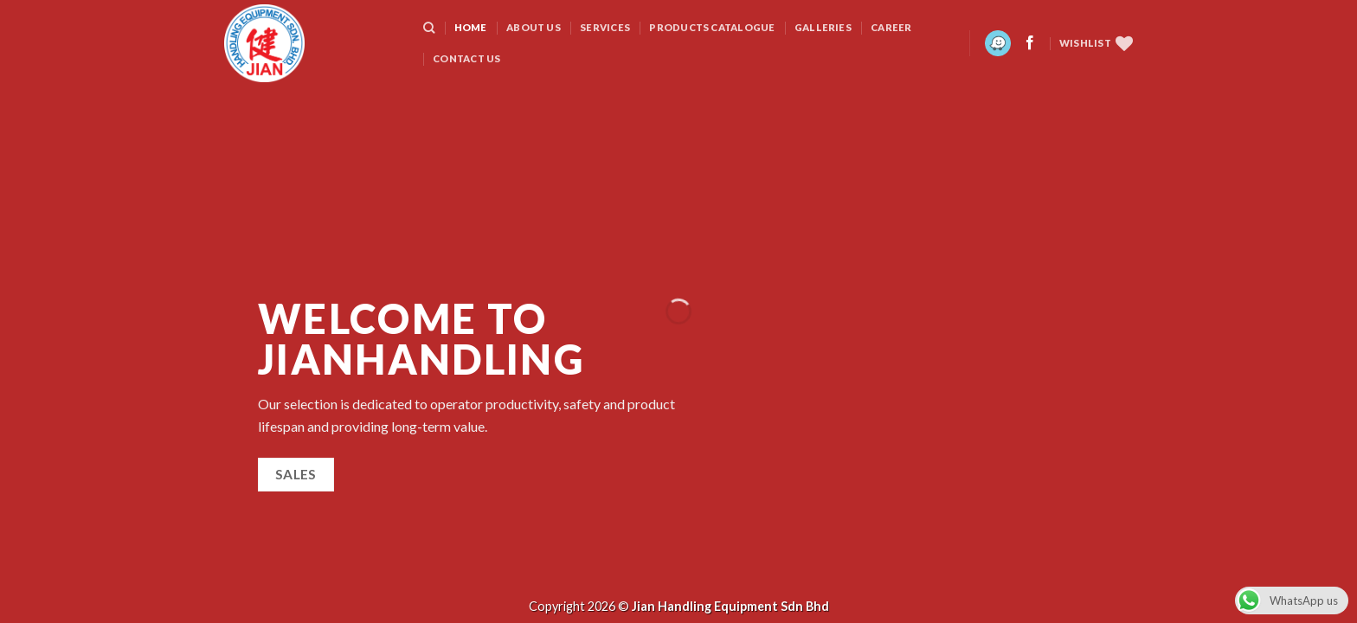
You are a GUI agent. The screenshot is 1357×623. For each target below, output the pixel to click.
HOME (470, 27)
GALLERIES (823, 27)
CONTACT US (466, 58)
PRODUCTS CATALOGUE (712, 27)
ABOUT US (533, 27)
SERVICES (605, 27)
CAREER (891, 27)
